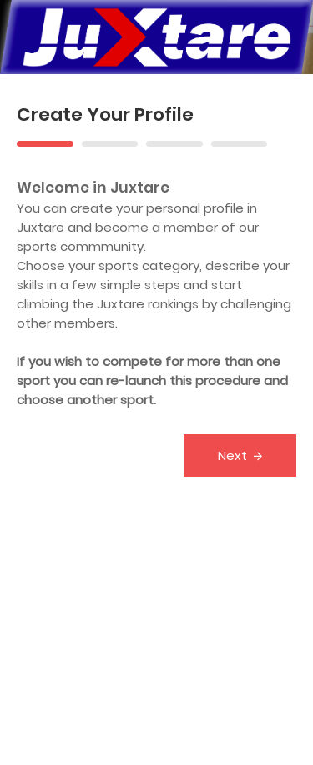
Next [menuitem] (232, 455)
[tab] (45, 142)
